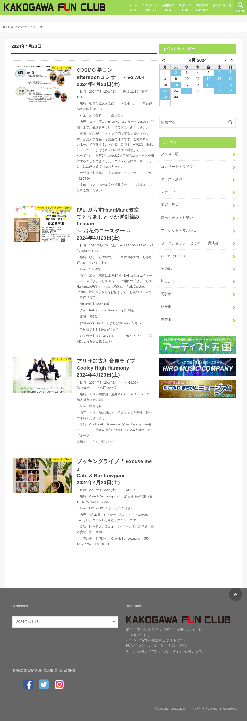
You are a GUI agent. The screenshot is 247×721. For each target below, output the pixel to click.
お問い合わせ (222, 5)
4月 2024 (197, 60)
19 (209, 85)
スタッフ (185, 7)
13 (219, 79)
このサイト (150, 7)
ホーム (132, 7)
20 (219, 85)
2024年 (22, 27)
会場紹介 (168, 7)
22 (165, 91)
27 (219, 91)
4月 (33, 27)
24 (187, 91)
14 (230, 79)
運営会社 (202, 7)
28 (230, 91)
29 (165, 97)
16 (176, 85)
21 (230, 85)
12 (209, 79)
